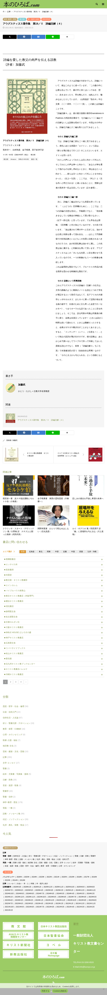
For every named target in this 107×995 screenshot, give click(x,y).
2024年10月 (9, 893)
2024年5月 (60, 893)
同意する (45, 991)
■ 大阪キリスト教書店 (13, 627)
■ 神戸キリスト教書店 (13, 638)
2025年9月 (81, 887)
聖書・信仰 (9, 797)
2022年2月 (59, 903)
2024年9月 (20, 893)
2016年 (94, 877)
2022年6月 (19, 903)
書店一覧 (34, 159)
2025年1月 (69, 890)
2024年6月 (50, 893)
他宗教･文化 (9, 746)
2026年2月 (27, 887)
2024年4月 (70, 893)
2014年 (15, 880)
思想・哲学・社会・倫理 (15, 706)
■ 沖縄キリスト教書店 (13, 674)
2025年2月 (59, 890)
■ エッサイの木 (11, 564)
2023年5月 (92, 897)
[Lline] (53, 37)
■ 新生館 (8, 658)
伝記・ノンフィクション (15, 819)
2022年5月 (29, 903)
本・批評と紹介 (34, 19)
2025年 (27, 877)
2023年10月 (41, 897)
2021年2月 (91, 907)
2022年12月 (49, 900)
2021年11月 (91, 903)
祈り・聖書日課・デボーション (18, 723)
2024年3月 (80, 893)
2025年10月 (70, 887)
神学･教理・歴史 (10, 19)
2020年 (64, 877)
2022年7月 (9, 903)
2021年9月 (20, 907)
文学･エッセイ (11, 763)
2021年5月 (46, 19)
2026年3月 (17, 887)
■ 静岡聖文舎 (10, 611)
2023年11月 (30, 897)
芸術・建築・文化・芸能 (15, 751)
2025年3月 (49, 890)
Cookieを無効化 (60, 991)
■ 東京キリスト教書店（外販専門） (19, 596)
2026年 (19, 877)
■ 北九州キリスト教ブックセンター (19, 664)
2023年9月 (52, 897)
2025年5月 (29, 890)
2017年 (87, 877)
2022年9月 (82, 900)
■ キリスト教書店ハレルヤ (15, 669)
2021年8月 (30, 907)
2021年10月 (9, 907)
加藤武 (14, 440)
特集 (32, 884)
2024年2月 (91, 893)
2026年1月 (37, 887)
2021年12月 (80, 903)
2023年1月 (39, 900)
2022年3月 (49, 903)
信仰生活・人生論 (12, 718)
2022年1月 (69, 903)
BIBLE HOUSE (24, 159)
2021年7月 (40, 907)
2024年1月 (9, 897)
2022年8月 (92, 900)
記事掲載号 (7, 887)
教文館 (22, 19)
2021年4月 (70, 907)
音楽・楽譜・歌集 (12, 785)
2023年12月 (19, 897)
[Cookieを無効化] (103, 989)
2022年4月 (39, 903)
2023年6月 (82, 897)
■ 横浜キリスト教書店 (13, 601)
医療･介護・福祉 (11, 740)
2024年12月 (80, 890)
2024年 (34, 877)
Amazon (13, 159)
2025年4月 (39, 890)
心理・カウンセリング (14, 734)
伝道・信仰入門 (11, 712)
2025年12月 (48, 887)
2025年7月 (9, 890)
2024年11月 (91, 890)
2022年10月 (71, 900)
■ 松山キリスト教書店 (13, 653)
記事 (7, 757)
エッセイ (11, 884)
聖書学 (8, 791)
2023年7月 (72, 897)
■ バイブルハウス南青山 (14, 590)
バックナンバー (8, 877)
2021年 (56, 877)
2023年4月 (9, 900)
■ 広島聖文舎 (10, 643)
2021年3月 (80, 907)
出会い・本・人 (23, 884)
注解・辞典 (10, 780)
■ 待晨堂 (8, 575)
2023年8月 (62, 897)
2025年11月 (59, 887)
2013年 (22, 880)
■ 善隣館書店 (10, 559)
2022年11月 (60, 900)
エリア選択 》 (10, 552)
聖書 (6, 768)
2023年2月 (29, 900)
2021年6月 (50, 907)
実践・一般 (9, 808)
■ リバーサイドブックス (14, 648)
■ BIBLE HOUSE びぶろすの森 (17, 632)
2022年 (49, 877)
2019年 (72, 877)
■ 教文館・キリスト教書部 (15, 580)
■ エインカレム (11, 585)
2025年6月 (19, 890)
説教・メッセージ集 (13, 814)
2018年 (79, 877)
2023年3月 (19, 900)
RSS (53, 982)
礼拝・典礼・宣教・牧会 (15, 825)
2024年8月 (30, 893)
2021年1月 (9, 910)
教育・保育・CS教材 (14, 729)
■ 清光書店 (9, 606)
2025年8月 (91, 887)
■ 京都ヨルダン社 (12, 622)
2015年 (7, 880)
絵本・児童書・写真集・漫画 (17, 774)
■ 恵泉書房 (9, 570)
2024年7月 (40, 893)
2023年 (42, 877)
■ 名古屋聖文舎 (11, 617)
